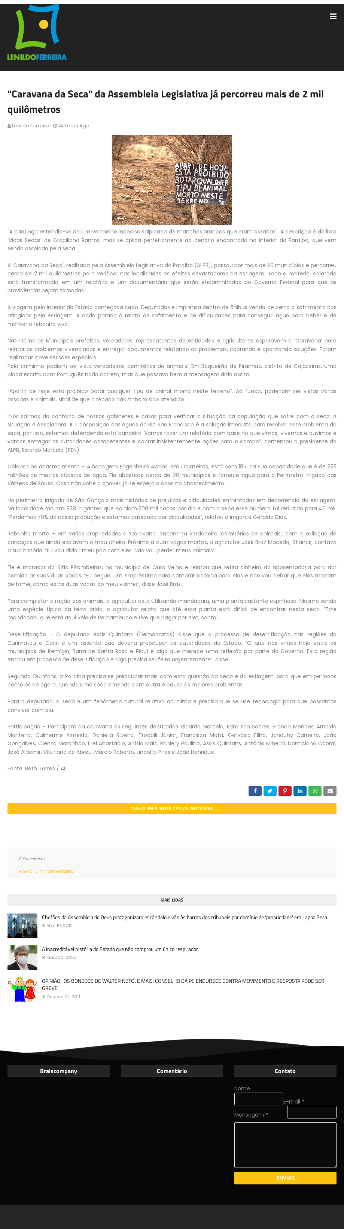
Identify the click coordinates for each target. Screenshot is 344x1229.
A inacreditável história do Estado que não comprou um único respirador (120, 949)
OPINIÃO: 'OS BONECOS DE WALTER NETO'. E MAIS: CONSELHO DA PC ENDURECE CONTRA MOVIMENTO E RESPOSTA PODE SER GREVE (183, 984)
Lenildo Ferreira (30, 125)
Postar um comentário (46, 871)
